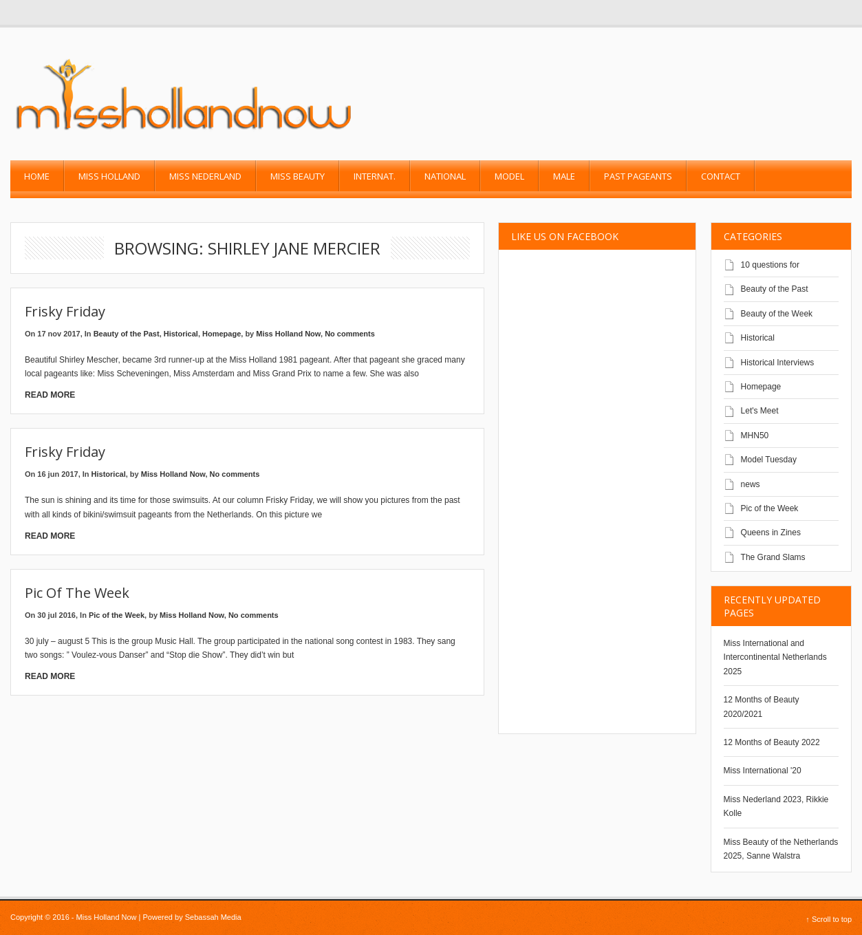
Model (509, 176)
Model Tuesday (769, 459)
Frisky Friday (65, 451)
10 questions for (770, 265)
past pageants (638, 176)
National (445, 176)
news (750, 484)
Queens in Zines (771, 532)
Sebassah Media (213, 917)
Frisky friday (65, 311)
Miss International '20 (762, 770)
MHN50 (755, 435)
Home (37, 176)
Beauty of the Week (777, 314)
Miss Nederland (205, 176)
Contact (720, 176)
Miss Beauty (297, 176)
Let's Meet (760, 411)
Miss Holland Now (288, 334)
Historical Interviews (778, 362)
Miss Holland (109, 176)
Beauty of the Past (127, 334)
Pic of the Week (77, 592)
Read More (50, 395)
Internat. (375, 176)
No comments (350, 334)
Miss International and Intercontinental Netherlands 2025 (775, 657)
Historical (181, 334)
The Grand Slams (773, 557)
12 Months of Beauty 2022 (772, 742)
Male (564, 176)
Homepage (221, 334)
